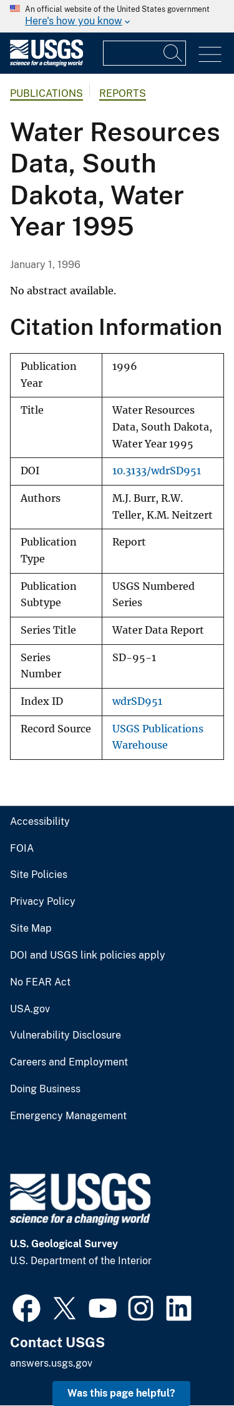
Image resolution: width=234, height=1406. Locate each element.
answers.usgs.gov (51, 1363)
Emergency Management (68, 1116)
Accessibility (40, 821)
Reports (122, 93)
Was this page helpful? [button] (121, 1393)
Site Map (31, 928)
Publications (46, 93)
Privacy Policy (43, 901)
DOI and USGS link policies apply (87, 955)
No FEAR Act (40, 982)
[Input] (144, 53)
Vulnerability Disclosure (65, 1035)
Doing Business (45, 1089)
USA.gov (30, 1009)
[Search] (173, 53)
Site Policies (38, 874)
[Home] (46, 63)
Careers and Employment (69, 1062)
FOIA (22, 848)
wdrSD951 (137, 701)
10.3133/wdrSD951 (156, 471)
